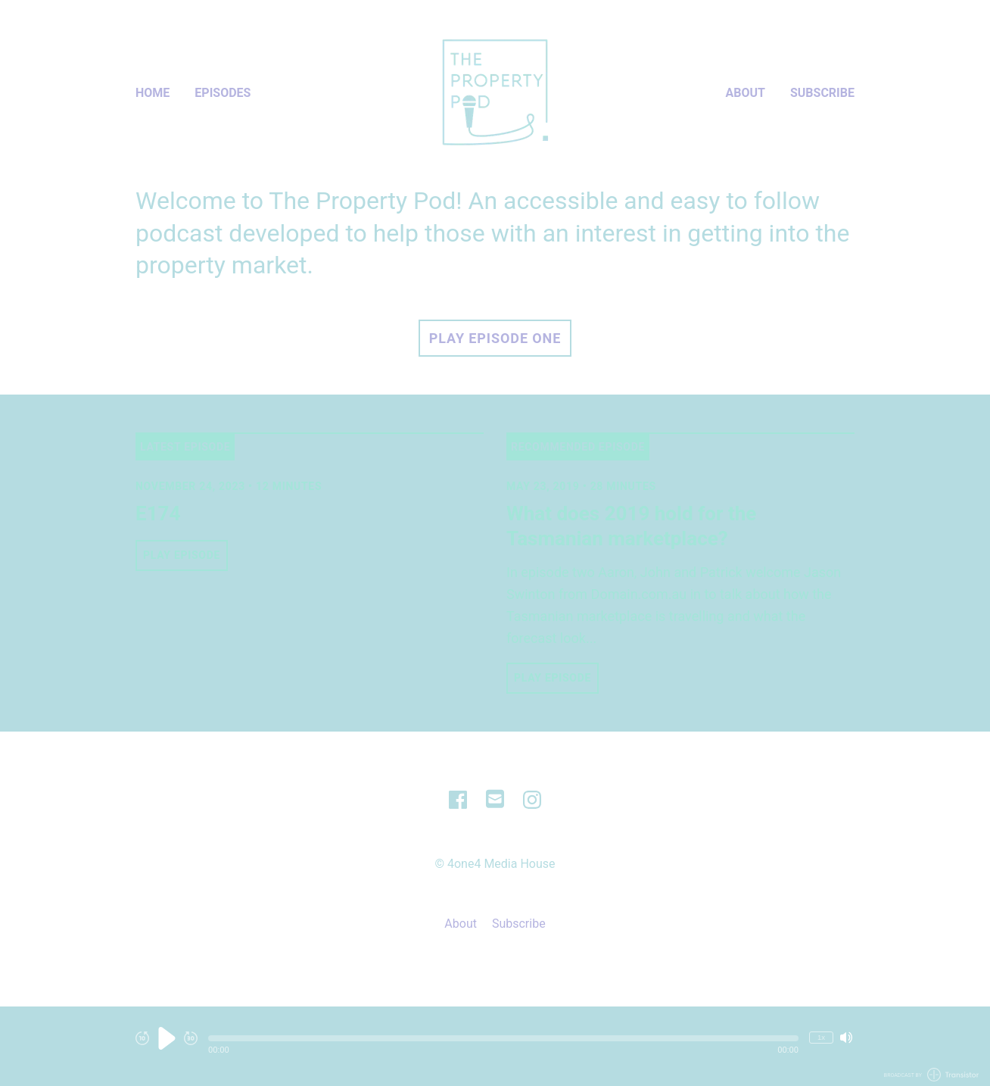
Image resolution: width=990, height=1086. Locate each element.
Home (152, 93)
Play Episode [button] (181, 555)
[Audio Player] (495, 1046)
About (745, 93)
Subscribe (822, 93)
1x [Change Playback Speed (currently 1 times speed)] (821, 1037)
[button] (503, 1038)
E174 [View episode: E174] (157, 513)
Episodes (223, 93)
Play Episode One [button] (495, 338)
